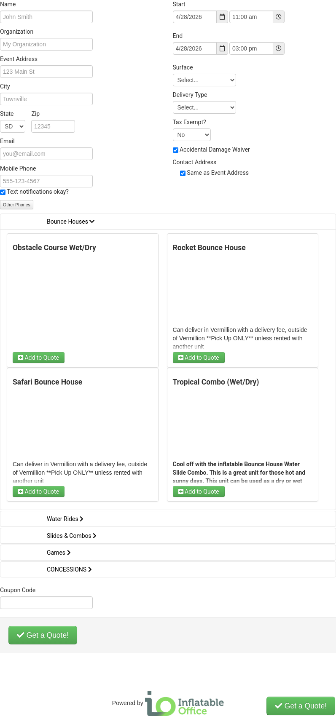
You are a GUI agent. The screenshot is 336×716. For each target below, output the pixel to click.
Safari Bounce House (47, 382)
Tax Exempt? (189, 122)
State (20, 113)
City (5, 86)
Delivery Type (190, 94)
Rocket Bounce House (209, 247)
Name (8, 4)
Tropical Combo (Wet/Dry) (216, 382)
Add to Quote (38, 357)
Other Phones (16, 204)
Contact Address (195, 162)
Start (179, 4)
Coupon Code (17, 590)
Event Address (19, 59)
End (178, 35)
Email (7, 141)
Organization (16, 31)
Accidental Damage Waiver (215, 149)
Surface (183, 67)
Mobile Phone (18, 168)
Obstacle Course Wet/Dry (54, 247)
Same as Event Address (218, 172)
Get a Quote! (43, 635)
